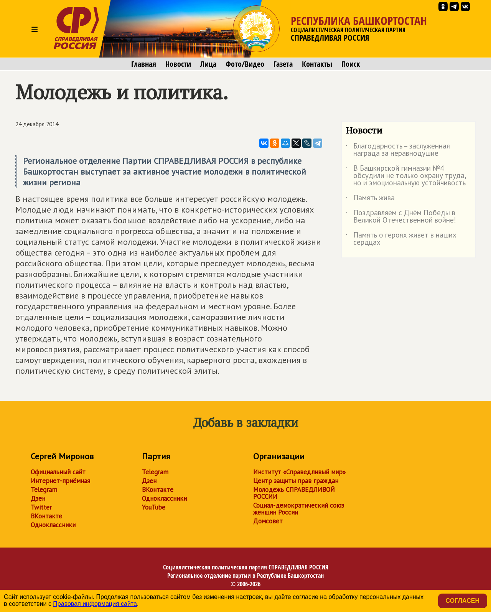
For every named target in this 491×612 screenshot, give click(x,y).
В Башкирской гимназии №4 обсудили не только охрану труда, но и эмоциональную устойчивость (406, 176)
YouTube (153, 507)
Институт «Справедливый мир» (299, 471)
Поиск (350, 64)
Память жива (370, 199)
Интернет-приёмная (60, 480)
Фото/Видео (245, 64)
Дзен (38, 498)
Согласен (462, 600)
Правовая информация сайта (95, 603)
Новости (178, 64)
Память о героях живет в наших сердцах (401, 239)
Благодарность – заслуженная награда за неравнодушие (398, 150)
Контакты (317, 64)
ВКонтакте (46, 516)
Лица (208, 64)
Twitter (41, 507)
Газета (283, 64)
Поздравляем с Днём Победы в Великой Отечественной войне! (401, 216)
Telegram (44, 489)
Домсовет (268, 521)
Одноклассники (53, 524)
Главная (143, 64)
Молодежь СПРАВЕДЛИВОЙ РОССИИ (294, 493)
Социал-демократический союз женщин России (298, 509)
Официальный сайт (58, 471)
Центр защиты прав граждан (295, 480)
